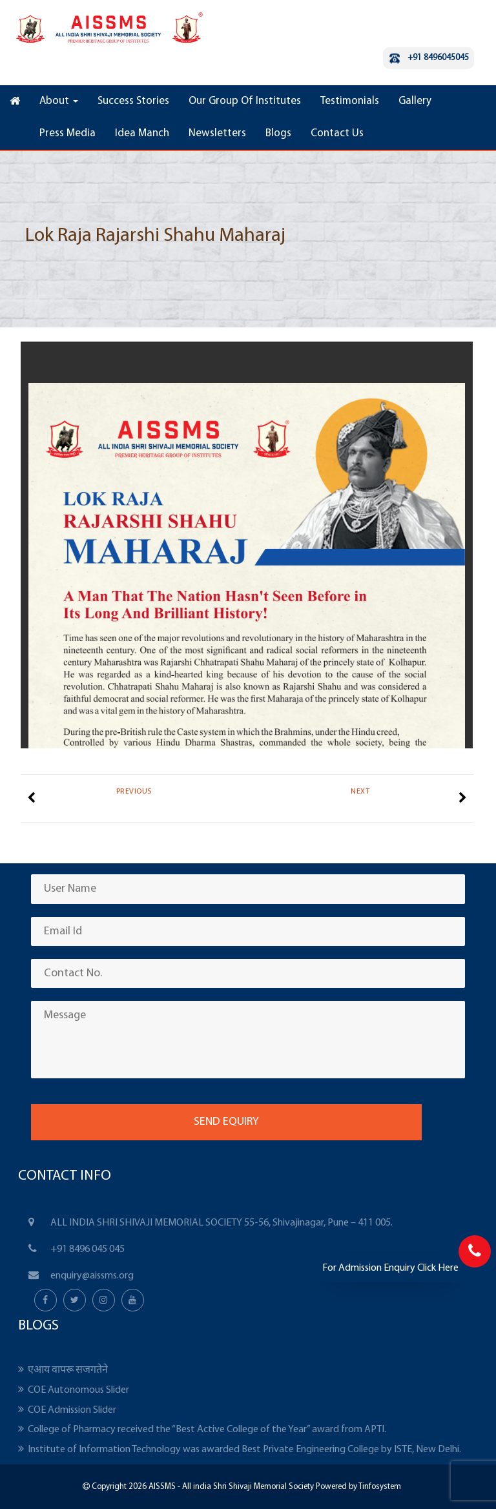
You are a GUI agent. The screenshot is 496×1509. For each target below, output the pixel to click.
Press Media (67, 133)
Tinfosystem (379, 1487)
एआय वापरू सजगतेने (68, 1370)
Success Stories (133, 101)
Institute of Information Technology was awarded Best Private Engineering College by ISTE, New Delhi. (244, 1449)
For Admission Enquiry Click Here (390, 1268)
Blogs (278, 133)
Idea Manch (142, 133)
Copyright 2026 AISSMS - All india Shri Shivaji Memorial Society (202, 1487)
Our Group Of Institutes (245, 101)
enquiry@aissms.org (92, 1276)
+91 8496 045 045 (87, 1249)
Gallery (414, 101)
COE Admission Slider (72, 1410)
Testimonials (349, 101)
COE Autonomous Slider (78, 1390)
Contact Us (337, 133)
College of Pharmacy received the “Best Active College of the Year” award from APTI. (207, 1429)
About (58, 101)
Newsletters (217, 133)
